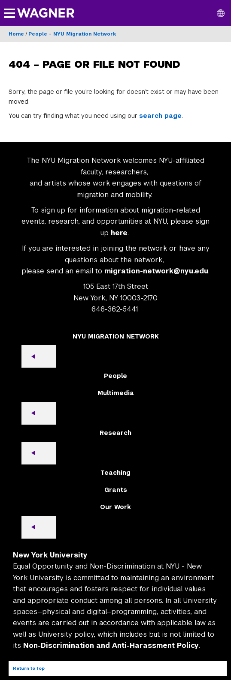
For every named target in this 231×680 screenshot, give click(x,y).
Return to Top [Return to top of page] (29, 668)
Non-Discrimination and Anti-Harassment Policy (111, 645)
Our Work (115, 507)
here (119, 232)
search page (160, 116)
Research (115, 433)
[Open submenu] (38, 356)
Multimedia (115, 393)
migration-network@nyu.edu (156, 271)
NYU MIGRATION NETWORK (116, 336)
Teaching (115, 472)
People (115, 376)
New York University (50, 555)
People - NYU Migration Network (72, 34)
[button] (220, 13)
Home (16, 34)
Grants (115, 490)
